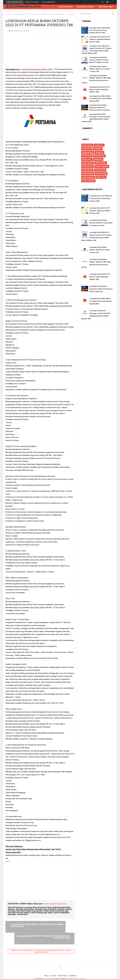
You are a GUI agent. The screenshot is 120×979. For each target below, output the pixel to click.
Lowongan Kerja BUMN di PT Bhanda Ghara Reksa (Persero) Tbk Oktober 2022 (56, 926)
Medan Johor (86, 159)
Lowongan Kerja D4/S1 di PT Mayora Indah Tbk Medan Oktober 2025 (99, 89)
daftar (8, 861)
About (45, 964)
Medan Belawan (87, 152)
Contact (52, 964)
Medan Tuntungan (88, 181)
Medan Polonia (100, 170)
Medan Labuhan (87, 163)
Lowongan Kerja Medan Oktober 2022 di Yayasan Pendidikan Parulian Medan (22, 926)
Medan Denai (86, 156)
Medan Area (99, 145)
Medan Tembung (88, 177)
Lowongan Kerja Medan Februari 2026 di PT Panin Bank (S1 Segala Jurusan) (99, 60)
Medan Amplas (87, 145)
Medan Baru (97, 149)
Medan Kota (98, 159)
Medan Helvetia (99, 156)
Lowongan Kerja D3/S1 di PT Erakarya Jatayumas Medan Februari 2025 (99, 39)
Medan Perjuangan (102, 166)
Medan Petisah (87, 170)
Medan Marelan (87, 166)
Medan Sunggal (101, 174)
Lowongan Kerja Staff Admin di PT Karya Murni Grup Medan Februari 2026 (99, 30)
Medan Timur (100, 177)
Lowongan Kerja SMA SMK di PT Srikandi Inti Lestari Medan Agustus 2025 (100, 98)
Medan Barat (86, 149)
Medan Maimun (101, 163)
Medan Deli (99, 152)
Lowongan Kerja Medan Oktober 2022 (36, 69)
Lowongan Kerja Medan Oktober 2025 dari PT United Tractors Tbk (99, 69)
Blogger (85, 967)
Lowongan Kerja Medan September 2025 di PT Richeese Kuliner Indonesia (99, 107)
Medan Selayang (87, 174)
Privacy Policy (62, 964)
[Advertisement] (40, 51)
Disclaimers (73, 964)
